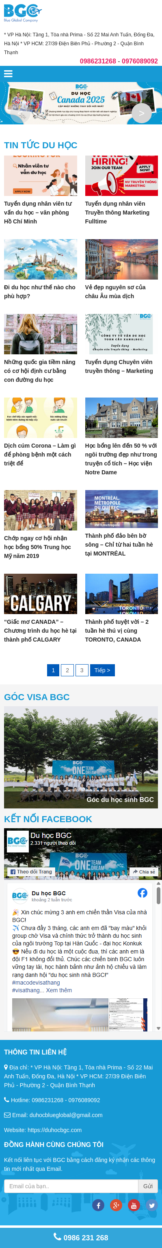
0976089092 (84, 1100)
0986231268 (47, 1100)
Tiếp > (102, 670)
